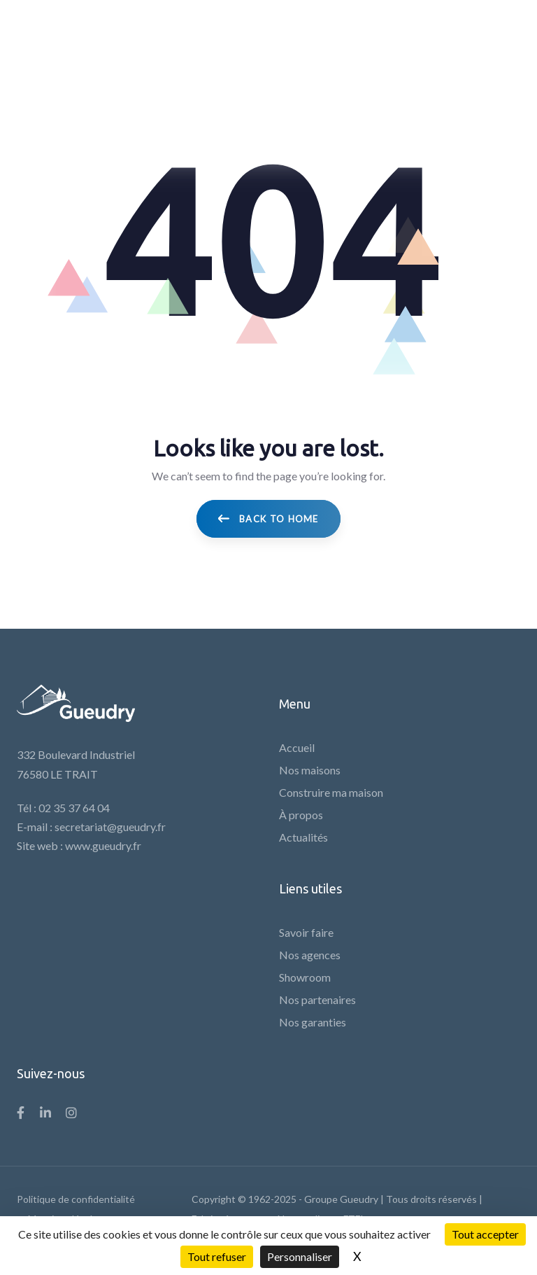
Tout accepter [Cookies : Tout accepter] (485, 1234)
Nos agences (310, 954)
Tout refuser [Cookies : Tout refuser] (216, 1256)
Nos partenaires (317, 999)
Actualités (303, 837)
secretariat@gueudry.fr (110, 826)
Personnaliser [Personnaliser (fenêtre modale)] (299, 1256)
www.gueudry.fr (103, 845)
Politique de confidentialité (76, 1199)
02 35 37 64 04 (74, 807)
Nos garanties (312, 1022)
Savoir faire (306, 932)
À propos (301, 814)
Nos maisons (310, 769)
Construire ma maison (331, 792)
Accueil (297, 747)
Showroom (305, 977)
